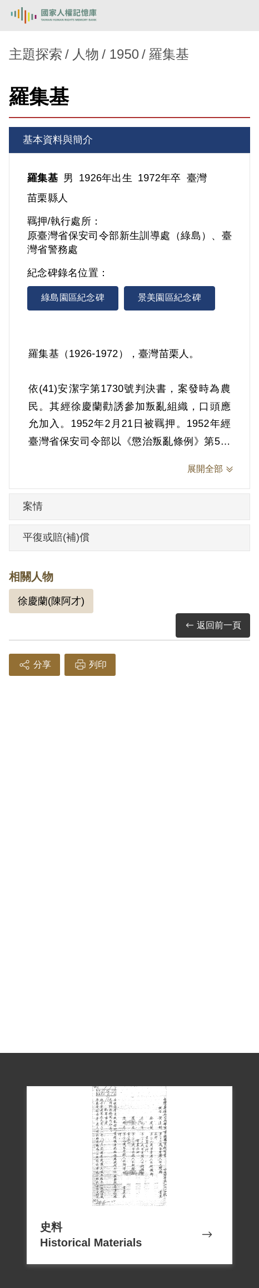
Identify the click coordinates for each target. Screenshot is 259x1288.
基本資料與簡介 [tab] (58, 139)
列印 (90, 664)
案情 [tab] (33, 506)
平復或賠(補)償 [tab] (56, 537)
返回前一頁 (213, 625)
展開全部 (205, 469)
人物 (85, 54)
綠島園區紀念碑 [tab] (72, 297)
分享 (34, 664)
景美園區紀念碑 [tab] (169, 297)
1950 (124, 54)
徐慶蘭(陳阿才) (51, 601)
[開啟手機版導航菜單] (238, 15)
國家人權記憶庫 (65, 15)
